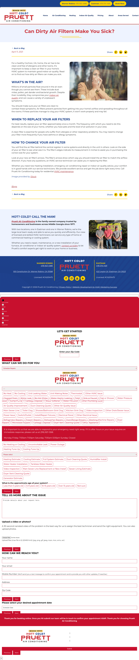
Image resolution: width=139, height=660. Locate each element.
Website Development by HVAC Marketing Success (95, 287)
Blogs (14, 186)
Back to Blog (18, 48)
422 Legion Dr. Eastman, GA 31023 (111, 272)
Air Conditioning (59, 15)
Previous (7, 359)
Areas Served (123, 15)
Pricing (100, 15)
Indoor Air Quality (86, 15)
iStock (33, 176)
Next (16, 359)
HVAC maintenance (63, 171)
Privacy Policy (65, 287)
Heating (72, 15)
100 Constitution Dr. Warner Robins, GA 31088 (33, 272)
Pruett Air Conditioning (23, 221)
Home (45, 15)
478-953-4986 (78, 3)
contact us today (70, 246)
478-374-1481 (102, 3)
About (111, 15)
